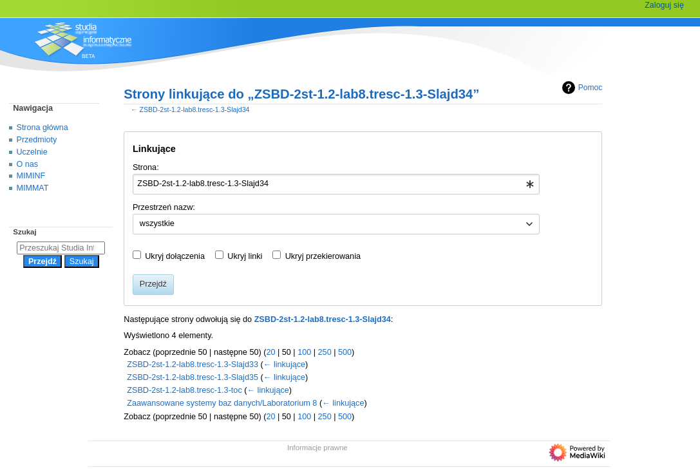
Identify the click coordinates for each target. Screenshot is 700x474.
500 (345, 352)
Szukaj (24, 232)
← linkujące (284, 364)
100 (304, 352)
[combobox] (336, 184)
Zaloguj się (664, 5)
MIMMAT (33, 188)
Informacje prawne (317, 447)
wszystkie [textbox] (157, 223)
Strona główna (42, 127)
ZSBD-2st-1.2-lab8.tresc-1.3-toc (184, 390)
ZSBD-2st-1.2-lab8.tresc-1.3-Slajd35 (192, 377)
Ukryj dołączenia (175, 256)
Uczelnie (32, 151)
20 (270, 352)
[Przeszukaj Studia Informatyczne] (61, 248)
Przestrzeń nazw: (164, 207)
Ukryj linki (244, 256)
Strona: (146, 167)
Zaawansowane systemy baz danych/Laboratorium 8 (222, 403)
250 (325, 352)
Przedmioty (37, 139)
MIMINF (31, 175)
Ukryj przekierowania (323, 256)
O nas (27, 164)
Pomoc (580, 87)
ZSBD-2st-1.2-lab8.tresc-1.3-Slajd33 (192, 364)
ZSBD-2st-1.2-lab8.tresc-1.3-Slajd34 (194, 109)
